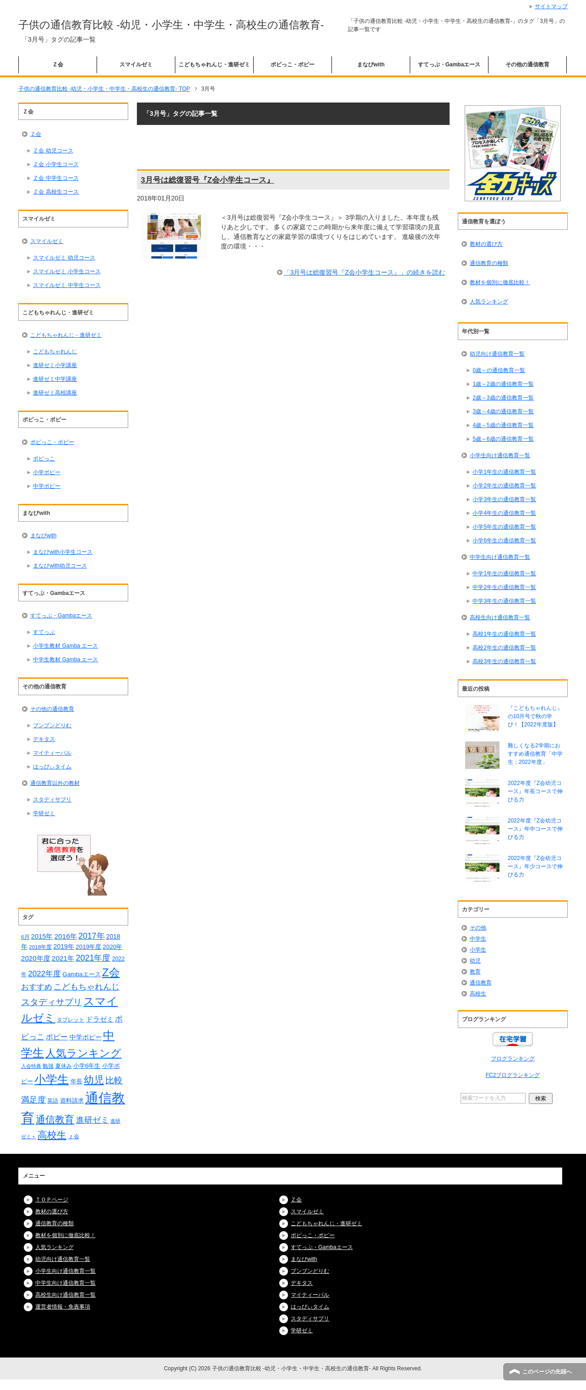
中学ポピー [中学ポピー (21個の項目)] (86, 1037)
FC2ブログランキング (513, 1075)
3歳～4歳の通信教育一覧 (502, 411)
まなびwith (371, 64)
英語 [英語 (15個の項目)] (52, 1101)
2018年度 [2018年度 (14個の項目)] (40, 947)
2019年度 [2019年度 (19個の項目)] (88, 946)
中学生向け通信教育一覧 (500, 557)
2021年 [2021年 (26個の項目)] (63, 958)
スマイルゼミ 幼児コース (64, 257)
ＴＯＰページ (51, 1199)
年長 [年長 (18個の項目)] (76, 1081)
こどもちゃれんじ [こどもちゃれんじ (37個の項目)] (86, 986)
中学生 (478, 939)
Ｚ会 (57, 64)
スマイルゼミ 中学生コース (66, 285)
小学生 (478, 949)
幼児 (475, 960)
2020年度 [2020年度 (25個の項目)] (35, 958)
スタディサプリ (52, 799)
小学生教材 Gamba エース (65, 646)
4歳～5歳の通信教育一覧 (502, 425)
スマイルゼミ (135, 64)
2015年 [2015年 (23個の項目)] (42, 936)
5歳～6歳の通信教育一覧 (502, 439)
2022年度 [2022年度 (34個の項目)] (44, 973)
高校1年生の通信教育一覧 (504, 634)
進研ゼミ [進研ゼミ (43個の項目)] (92, 1120)
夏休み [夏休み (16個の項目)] (63, 1066)
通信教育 (481, 982)
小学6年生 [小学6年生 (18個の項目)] (86, 1065)
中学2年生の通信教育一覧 (504, 587)
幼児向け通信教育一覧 (497, 354)
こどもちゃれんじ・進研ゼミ (214, 64)
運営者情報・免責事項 (62, 1306)
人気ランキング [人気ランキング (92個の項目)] (83, 1053)
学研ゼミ (44, 813)
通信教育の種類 (489, 263)
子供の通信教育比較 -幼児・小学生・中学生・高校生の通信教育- (171, 25)
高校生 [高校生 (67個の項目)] (52, 1135)
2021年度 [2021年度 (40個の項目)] (93, 958)
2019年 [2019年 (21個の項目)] (64, 946)
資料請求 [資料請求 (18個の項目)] (72, 1100)
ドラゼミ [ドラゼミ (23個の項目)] (100, 1019)
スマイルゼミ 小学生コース (66, 271)
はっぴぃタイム (52, 766)
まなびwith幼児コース (60, 565)
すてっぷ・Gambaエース (449, 64)
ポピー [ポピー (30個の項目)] (57, 1037)
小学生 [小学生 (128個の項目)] (51, 1079)
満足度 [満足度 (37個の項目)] (33, 1099)
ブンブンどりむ (52, 725)
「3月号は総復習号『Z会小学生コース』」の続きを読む (364, 272)
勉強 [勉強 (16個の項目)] (48, 1066)
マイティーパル (52, 753)
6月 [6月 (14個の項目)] (25, 937)
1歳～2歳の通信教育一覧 (502, 384)
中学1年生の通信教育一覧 (504, 573)
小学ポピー (46, 472)
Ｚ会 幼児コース (53, 150)
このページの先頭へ (547, 1371)
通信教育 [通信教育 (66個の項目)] (55, 1119)
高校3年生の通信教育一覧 (504, 661)
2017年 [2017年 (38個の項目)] (91, 936)
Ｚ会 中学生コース (55, 178)
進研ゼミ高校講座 (55, 392)
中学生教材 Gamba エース (65, 659)
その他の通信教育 (527, 64)
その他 (478, 928)
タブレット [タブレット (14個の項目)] (70, 1019)
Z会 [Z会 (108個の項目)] (111, 972)
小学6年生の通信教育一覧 (504, 540)
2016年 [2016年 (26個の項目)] (65, 936)
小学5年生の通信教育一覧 (504, 527)
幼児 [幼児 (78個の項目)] (94, 1080)
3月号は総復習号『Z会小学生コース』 (207, 180)
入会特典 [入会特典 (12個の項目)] (31, 1066)
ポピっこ (44, 458)
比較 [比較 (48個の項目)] (114, 1080)
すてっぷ (44, 632)
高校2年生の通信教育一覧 (504, 647)
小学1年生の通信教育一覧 (504, 472)
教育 (475, 971)
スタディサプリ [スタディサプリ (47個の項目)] (51, 1002)
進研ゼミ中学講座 (55, 379)
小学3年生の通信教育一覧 (504, 499)
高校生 (478, 993)
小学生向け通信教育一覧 (500, 455)
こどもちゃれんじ (55, 351)
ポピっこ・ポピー (293, 64)
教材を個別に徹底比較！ (500, 282)
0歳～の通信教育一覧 (498, 370)
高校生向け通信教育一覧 (500, 617)
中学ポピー (46, 486)
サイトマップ (551, 6)
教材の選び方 (486, 244)
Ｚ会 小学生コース (55, 164)
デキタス (44, 739)
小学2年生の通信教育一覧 (504, 485)
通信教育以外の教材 (55, 783)
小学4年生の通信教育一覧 (504, 513)
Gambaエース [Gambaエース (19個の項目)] (81, 974)
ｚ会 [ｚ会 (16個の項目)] (73, 1136)
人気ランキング (489, 301)
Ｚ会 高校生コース (55, 192)
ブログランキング (513, 1058)
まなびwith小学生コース (62, 552)
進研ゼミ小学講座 (55, 365)
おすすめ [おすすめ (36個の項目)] (36, 986)
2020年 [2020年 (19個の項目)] (113, 946)
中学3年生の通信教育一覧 (504, 601)
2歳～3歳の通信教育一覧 (502, 398)
